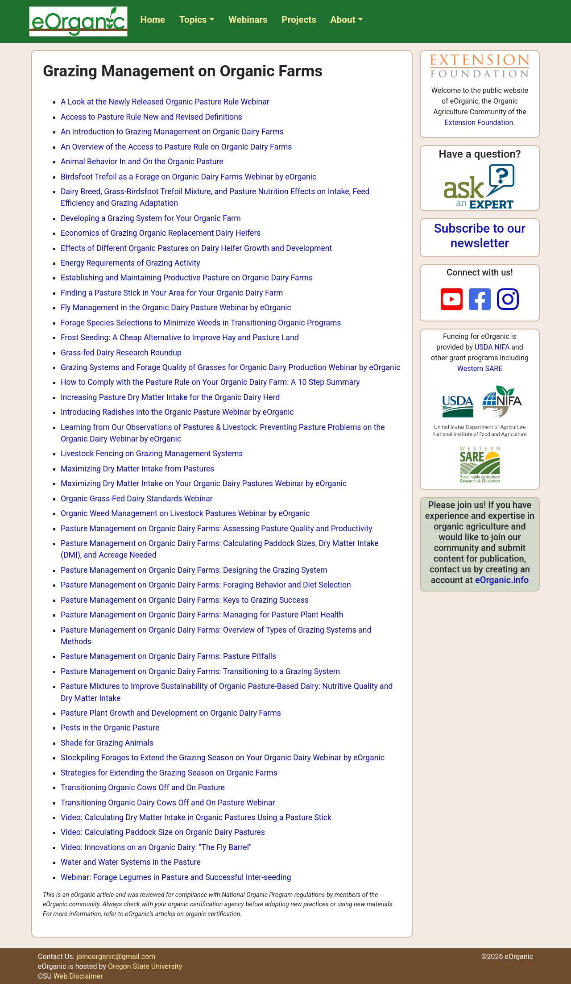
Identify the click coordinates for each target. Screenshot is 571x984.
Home (153, 19)
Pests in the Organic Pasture (110, 727)
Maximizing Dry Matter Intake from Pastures (137, 468)
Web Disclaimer (78, 976)
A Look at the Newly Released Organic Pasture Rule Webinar (165, 101)
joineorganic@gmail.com (115, 956)
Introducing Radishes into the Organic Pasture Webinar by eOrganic (177, 412)
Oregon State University (145, 966)
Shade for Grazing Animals (107, 742)
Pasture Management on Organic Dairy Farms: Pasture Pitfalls (168, 656)
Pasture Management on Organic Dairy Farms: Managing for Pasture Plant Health (202, 614)
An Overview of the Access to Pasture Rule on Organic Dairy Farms (176, 146)
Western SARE (480, 368)
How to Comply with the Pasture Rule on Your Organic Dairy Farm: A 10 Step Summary (210, 382)
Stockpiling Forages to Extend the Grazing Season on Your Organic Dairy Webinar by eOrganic (223, 757)
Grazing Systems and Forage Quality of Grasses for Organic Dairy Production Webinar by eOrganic (230, 367)
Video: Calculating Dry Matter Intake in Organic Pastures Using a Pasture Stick (196, 817)
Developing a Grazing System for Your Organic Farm (151, 218)
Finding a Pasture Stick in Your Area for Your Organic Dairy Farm (172, 292)
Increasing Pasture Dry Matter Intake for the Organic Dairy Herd (170, 397)
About (343, 19)
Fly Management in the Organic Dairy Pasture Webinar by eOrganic (176, 307)
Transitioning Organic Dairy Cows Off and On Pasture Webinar (168, 802)
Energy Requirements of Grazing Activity (130, 263)
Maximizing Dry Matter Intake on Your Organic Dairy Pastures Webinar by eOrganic (204, 483)
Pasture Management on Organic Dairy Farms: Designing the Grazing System (194, 570)
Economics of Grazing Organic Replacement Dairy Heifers (161, 233)
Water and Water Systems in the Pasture (131, 862)
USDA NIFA (492, 347)
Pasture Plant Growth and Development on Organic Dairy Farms (171, 713)
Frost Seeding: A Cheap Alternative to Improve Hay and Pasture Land (180, 337)
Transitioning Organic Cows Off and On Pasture (143, 787)
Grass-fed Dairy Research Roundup (121, 352)
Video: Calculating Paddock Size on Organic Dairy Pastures (163, 832)
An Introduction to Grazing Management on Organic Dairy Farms (172, 131)
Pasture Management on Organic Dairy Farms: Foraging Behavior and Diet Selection (206, 584)
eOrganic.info (502, 580)
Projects (298, 19)
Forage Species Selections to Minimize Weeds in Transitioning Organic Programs (201, 322)
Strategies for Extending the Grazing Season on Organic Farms (169, 772)
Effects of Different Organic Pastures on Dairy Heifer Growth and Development (196, 248)
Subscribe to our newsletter (479, 236)
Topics (193, 19)
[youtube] (455, 300)
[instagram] (508, 300)
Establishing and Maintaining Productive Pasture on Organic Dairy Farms (187, 277)
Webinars (247, 19)
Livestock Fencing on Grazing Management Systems (152, 453)
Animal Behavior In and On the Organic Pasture (142, 161)
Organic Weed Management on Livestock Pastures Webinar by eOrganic (185, 513)
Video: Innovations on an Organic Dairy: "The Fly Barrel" (156, 847)
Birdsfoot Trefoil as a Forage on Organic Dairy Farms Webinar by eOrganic (188, 176)
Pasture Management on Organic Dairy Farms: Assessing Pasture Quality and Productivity (216, 528)
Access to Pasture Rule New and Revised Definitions (151, 117)
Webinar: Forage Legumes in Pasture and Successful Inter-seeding (176, 877)
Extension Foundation (478, 122)
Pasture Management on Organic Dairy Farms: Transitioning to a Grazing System (200, 671)
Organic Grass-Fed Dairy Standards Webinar (137, 498)
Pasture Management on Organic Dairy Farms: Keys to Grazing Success (185, 600)
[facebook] (483, 300)
